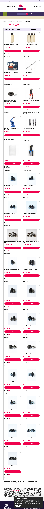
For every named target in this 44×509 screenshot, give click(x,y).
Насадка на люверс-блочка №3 (11, 307)
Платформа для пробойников (11, 161)
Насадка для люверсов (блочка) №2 (30, 278)
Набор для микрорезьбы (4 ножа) (11, 45)
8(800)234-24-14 (10, 7)
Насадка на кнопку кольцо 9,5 (11, 423)
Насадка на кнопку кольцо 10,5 (29, 423)
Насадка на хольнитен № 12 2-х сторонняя (29, 221)
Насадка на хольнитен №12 (10, 220)
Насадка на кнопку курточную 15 (11, 481)
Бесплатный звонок (11, 6)
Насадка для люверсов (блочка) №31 (30, 365)
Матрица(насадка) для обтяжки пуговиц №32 (31, 250)
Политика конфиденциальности (21, 503)
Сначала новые (34, 29)
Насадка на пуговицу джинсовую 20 (30, 394)
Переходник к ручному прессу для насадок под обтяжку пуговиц (11, 104)
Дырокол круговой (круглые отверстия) (31, 103)
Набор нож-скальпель (27, 74)
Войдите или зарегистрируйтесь (12, 16)
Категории (7, 29)
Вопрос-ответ (15, 1)
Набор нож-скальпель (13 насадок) (12, 74)
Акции (5, 13)
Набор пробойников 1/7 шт (28, 132)
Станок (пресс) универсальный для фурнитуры (12, 133)
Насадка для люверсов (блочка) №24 (30, 336)
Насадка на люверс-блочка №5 (11, 336)
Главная (4, 1)
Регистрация (9, 1)
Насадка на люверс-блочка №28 (11, 365)
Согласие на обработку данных (34, 503)
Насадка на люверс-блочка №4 (29, 307)
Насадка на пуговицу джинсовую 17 (12, 394)
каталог (11, 13)
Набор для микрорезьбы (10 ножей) (30, 45)
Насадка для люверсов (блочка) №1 (12, 278)
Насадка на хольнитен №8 (10, 191)
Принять (17, 505)
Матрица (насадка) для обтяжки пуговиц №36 (11, 250)
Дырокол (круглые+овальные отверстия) (29, 162)
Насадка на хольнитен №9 (28, 191)
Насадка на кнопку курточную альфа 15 (31, 452)
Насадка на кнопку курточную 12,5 (11, 452)
